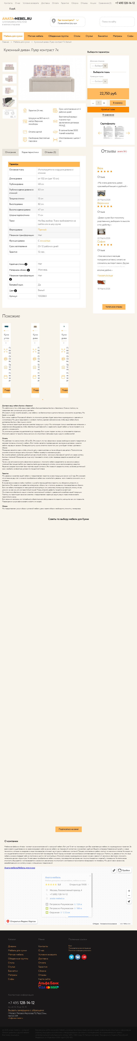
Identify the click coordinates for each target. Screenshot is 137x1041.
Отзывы (84, 3)
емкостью (45, 241)
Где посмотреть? (66, 20)
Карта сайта (44, 979)
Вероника (103, 203)
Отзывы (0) (50, 152)
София (101, 242)
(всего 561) (122, 151)
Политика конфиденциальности (79, 950)
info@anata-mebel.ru (15, 1018)
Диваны (12, 946)
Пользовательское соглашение (79, 948)
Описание (10, 152)
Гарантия (65, 3)
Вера (100, 168)
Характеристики (30, 152)
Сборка (74, 3)
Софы (130, 36)
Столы (77, 36)
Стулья (89, 36)
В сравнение (108, 115)
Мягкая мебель (35, 36)
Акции (93, 3)
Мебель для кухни (13, 36)
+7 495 (125, 3)
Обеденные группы (58, 36)
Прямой (42, 229)
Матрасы (117, 36)
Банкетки (103, 36)
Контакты (8, 3)
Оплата (55, 3)
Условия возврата (31, 3)
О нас (17, 3)
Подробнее (9, 390)
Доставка (45, 3)
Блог (70, 946)
